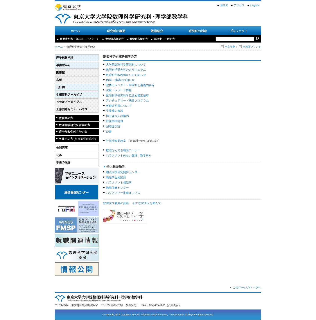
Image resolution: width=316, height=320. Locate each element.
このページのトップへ (247, 287)
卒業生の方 (77, 138)
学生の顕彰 (63, 162)
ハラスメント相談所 (119, 182)
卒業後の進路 (114, 110)
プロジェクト (238, 31)
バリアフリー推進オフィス (123, 192)
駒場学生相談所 (116, 177)
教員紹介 (157, 31)
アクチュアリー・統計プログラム (127, 100)
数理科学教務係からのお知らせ (126, 74)
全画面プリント (249, 46)
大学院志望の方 (114, 39)
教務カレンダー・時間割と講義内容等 (130, 85)
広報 (59, 80)
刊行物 (60, 87)
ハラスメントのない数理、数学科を (129, 155)
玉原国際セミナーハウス (72, 109)
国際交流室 (113, 126)
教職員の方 (66, 118)
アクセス (239, 5)
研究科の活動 (198, 31)
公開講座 (62, 147)
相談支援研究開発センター (123, 172)
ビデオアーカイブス (69, 101)
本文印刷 (227, 46)
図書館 (60, 72)
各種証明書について (119, 105)
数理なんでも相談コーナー (123, 150)
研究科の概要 (116, 31)
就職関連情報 (114, 121)
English (254, 5)
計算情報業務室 (116, 140)
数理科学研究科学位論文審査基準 (127, 95)
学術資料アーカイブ (69, 94)
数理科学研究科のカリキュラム (126, 69)
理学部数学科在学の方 (73, 131)
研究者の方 (79, 39)
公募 (59, 155)
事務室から (63, 65)
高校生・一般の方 (164, 39)
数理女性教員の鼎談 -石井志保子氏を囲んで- (132, 203)
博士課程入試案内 (117, 116)
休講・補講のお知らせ (120, 80)
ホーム (75, 31)
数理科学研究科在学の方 (74, 125)
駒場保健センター (117, 187)
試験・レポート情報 (119, 90)
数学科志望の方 (138, 39)
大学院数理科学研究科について (126, 64)
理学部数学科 (64, 57)
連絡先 (224, 5)
